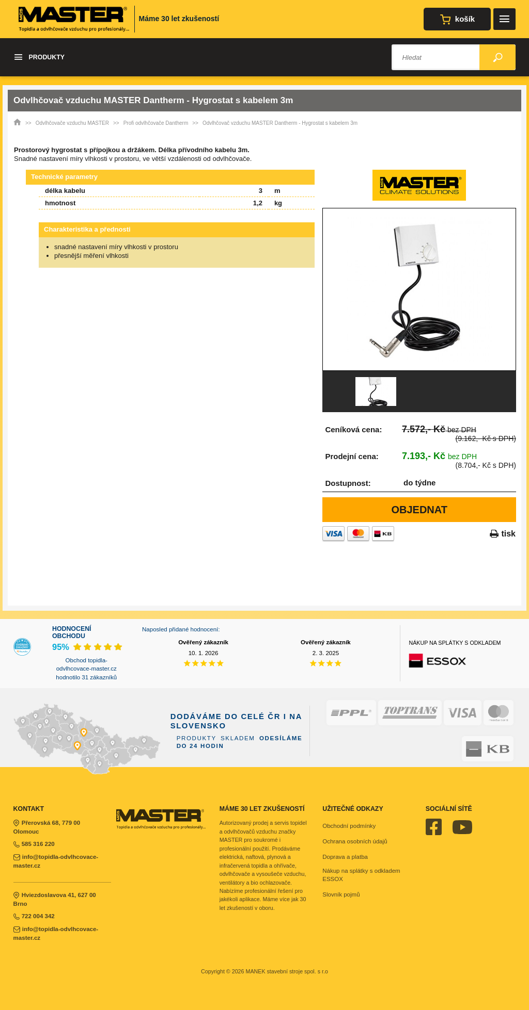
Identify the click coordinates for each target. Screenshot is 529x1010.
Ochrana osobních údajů (354, 841)
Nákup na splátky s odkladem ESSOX (361, 875)
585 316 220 (34, 844)
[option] (419, 289)
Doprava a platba (345, 857)
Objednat (419, 509)
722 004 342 (34, 916)
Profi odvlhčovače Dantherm (156, 123)
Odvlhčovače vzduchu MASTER (72, 123)
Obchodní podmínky (349, 826)
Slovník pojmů (341, 894)
